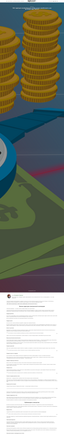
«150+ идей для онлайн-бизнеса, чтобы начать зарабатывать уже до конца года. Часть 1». (22, 303)
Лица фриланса (10, 1)
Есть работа (50, 1)
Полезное (22, 1)
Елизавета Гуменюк (18, 295)
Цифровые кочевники (16, 1)
